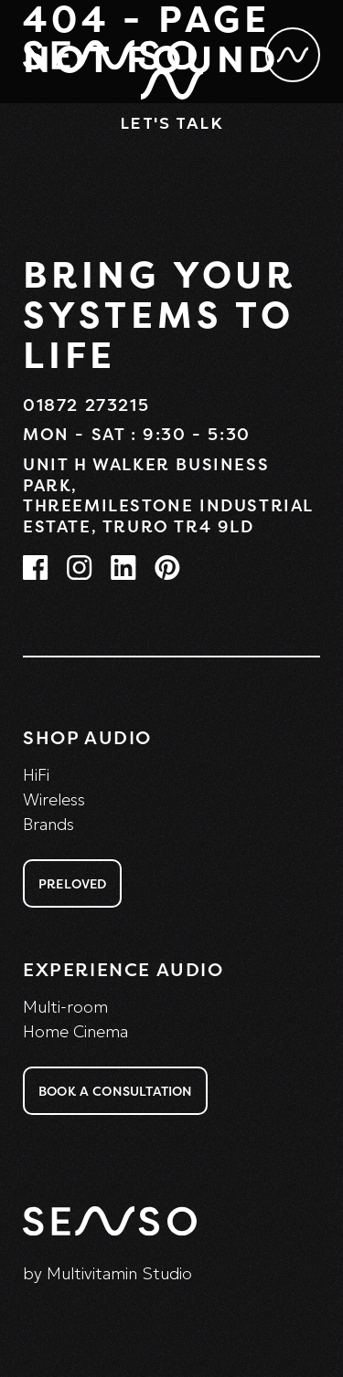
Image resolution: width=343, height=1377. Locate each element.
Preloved (72, 883)
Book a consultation (115, 1090)
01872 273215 (86, 404)
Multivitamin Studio (119, 1273)
